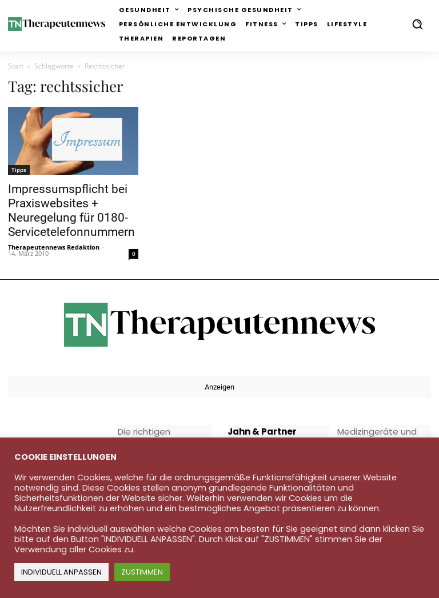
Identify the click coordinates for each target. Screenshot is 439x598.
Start (15, 66)
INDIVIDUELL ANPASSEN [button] (61, 572)
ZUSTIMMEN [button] (142, 572)
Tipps (18, 170)
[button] (417, 24)
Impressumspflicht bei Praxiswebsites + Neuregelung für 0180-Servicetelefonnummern (71, 210)
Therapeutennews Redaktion (53, 247)
